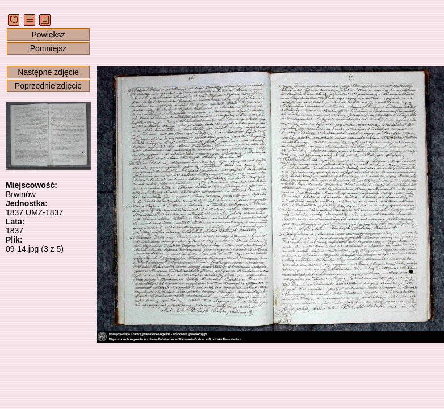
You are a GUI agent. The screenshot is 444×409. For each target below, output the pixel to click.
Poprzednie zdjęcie (48, 85)
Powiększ (48, 34)
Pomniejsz (48, 48)
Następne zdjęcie (48, 72)
